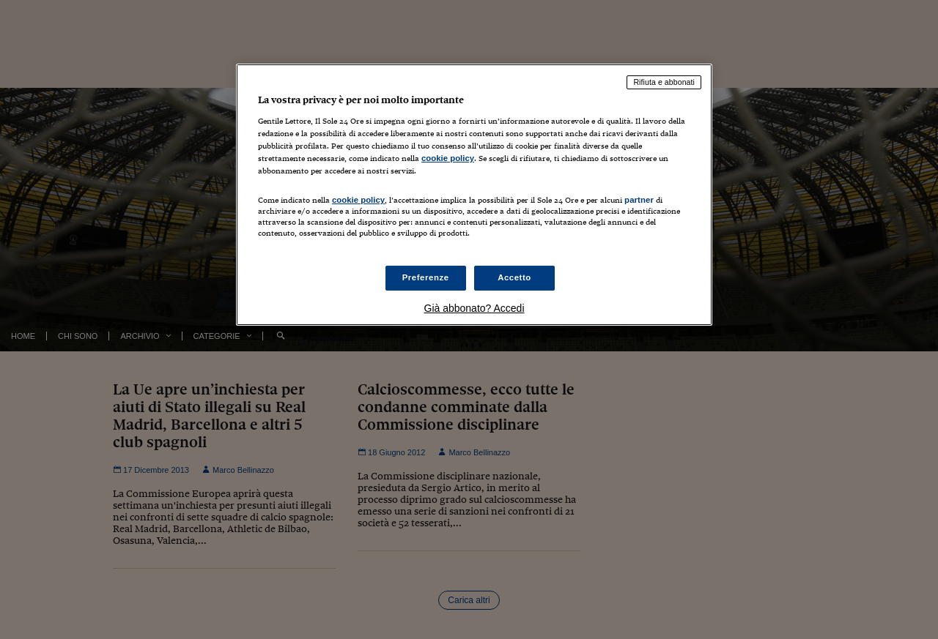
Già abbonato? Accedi (474, 308)
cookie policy (447, 158)
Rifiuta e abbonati (664, 82)
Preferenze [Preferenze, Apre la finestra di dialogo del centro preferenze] (425, 277)
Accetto (514, 277)
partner (639, 199)
